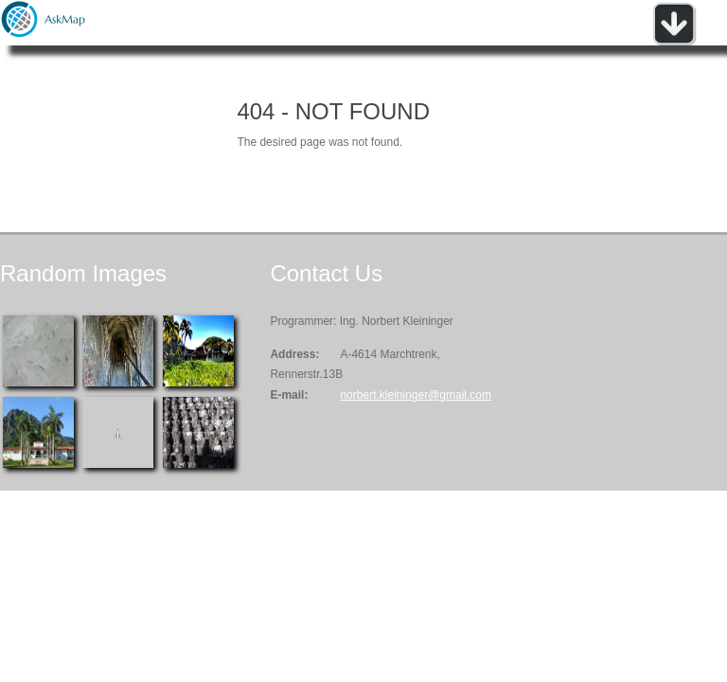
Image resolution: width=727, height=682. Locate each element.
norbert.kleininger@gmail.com (415, 395)
